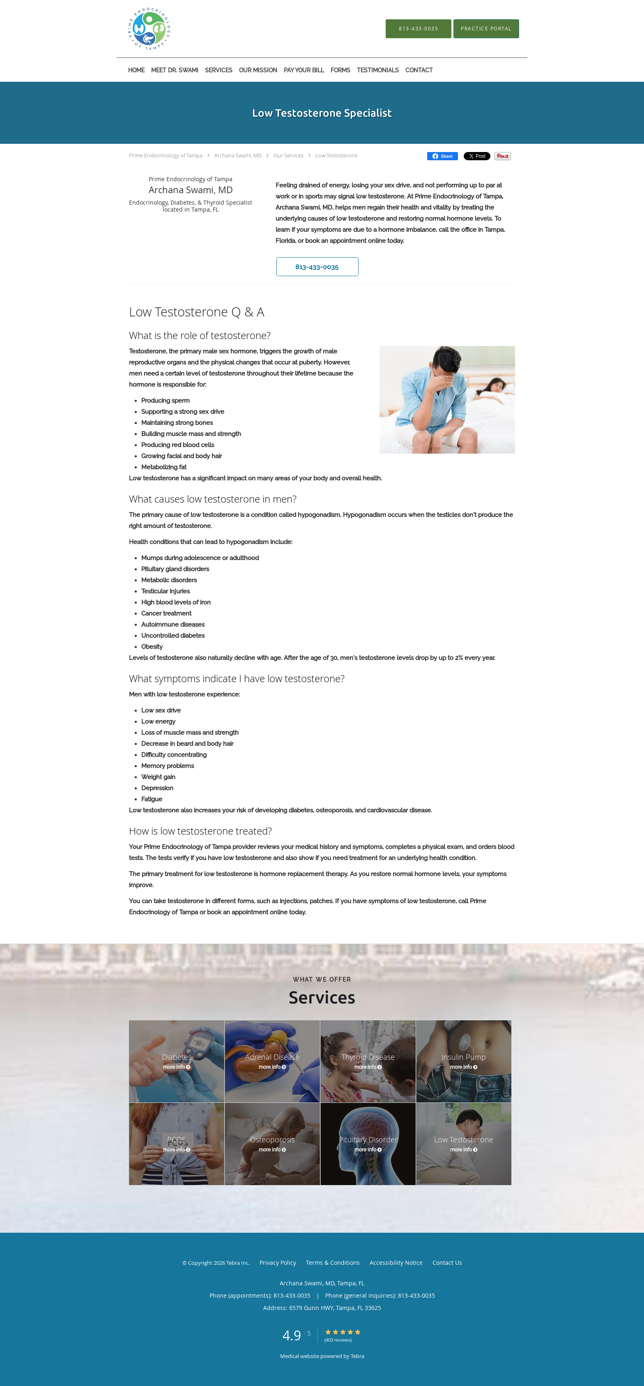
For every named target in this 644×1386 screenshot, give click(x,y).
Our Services (289, 155)
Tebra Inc (237, 1262)
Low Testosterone (336, 155)
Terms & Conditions (333, 1262)
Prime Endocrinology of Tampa (165, 155)
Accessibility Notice (396, 1262)
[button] (317, 266)
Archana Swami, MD (238, 155)
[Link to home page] (175, 29)
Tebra (357, 1356)
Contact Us (447, 1262)
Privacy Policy (278, 1262)
